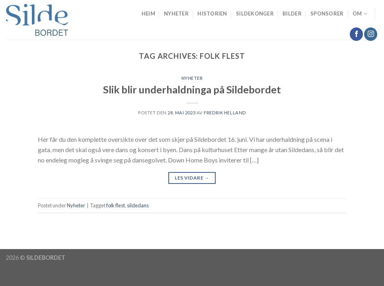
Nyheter (176, 13)
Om (360, 13)
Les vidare (192, 178)
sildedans (138, 205)
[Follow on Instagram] (370, 34)
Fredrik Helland (225, 112)
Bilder (292, 13)
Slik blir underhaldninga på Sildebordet (192, 89)
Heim (148, 13)
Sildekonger (255, 13)
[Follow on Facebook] (356, 34)
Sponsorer (326, 13)
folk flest (115, 205)
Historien (212, 13)
